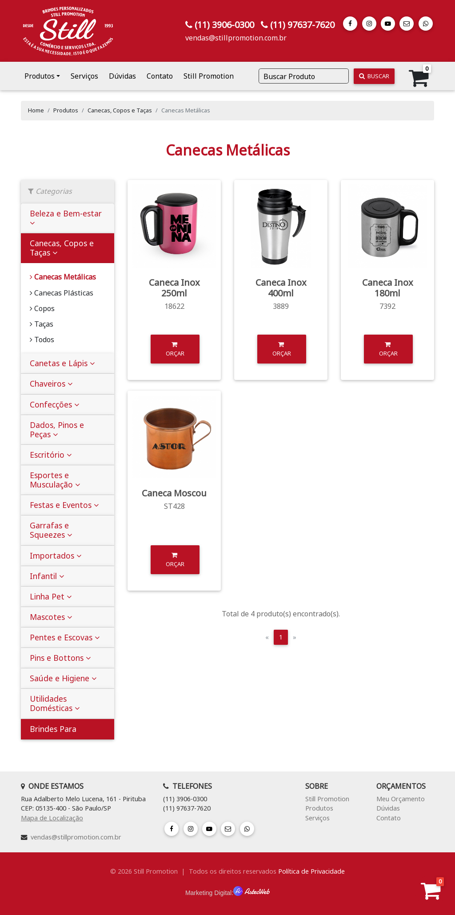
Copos (42, 308)
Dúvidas (122, 76)
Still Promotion (209, 76)
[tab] (67, 218)
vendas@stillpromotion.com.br (236, 38)
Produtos (39, 76)
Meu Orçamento (400, 799)
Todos (42, 339)
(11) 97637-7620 (302, 25)
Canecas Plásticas (61, 293)
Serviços (84, 76)
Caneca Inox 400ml (281, 287)
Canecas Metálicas (63, 277)
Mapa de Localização (52, 818)
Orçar (175, 348)
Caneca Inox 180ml (387, 287)
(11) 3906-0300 (224, 25)
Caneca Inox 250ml (174, 287)
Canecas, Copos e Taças (120, 110)
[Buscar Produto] (304, 76)
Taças (41, 324)
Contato (160, 76)
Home (36, 110)
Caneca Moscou (174, 493)
